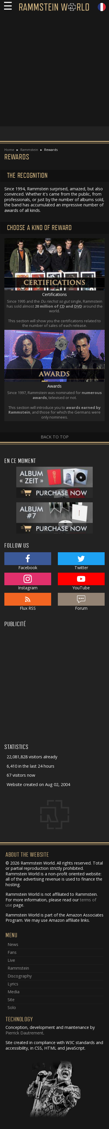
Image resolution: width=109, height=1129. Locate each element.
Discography (20, 976)
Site (11, 999)
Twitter (81, 561)
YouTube (81, 582)
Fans (12, 952)
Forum (81, 602)
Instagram (27, 582)
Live (11, 960)
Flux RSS (27, 602)
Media (13, 991)
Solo (12, 1007)
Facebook (27, 561)
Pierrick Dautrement (24, 1033)
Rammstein (29, 149)
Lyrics (13, 984)
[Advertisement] (54, 71)
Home (9, 149)
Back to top (55, 437)
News (13, 944)
